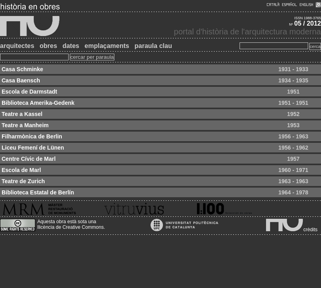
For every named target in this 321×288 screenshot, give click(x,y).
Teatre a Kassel (22, 114)
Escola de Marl (21, 170)
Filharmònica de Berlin (32, 136)
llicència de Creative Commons (70, 227)
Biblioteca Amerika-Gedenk (38, 103)
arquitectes (17, 45)
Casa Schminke (22, 69)
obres (48, 45)
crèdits (310, 229)
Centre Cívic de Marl (29, 159)
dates (71, 45)
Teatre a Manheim (25, 125)
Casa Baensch (21, 80)
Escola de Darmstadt (29, 91)
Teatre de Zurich (23, 181)
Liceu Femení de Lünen (33, 147)
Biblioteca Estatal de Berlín (38, 192)
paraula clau (153, 45)
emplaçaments (107, 45)
